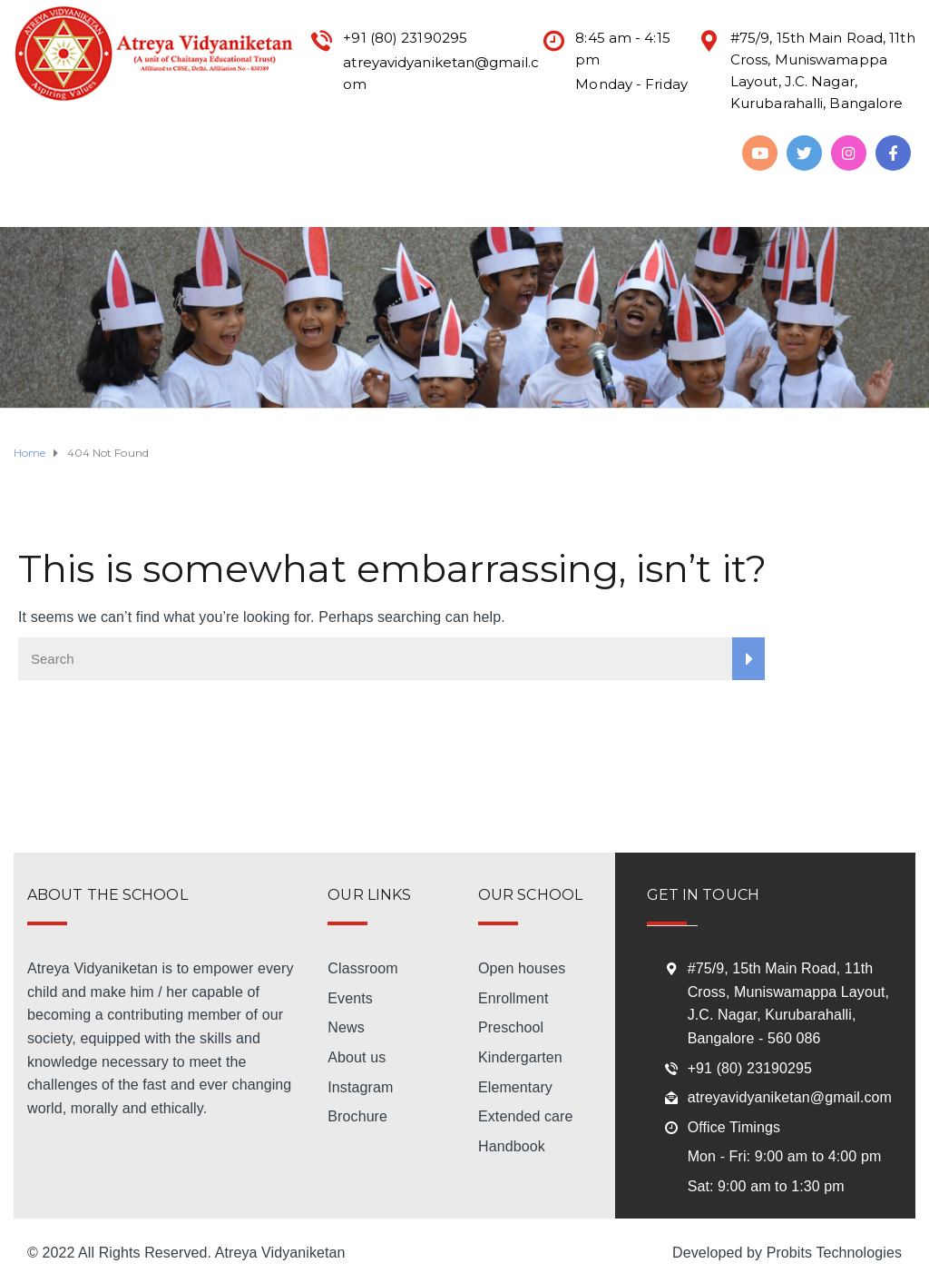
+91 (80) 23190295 (750, 1068)
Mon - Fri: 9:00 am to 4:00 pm (785, 1156)
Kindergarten (520, 1057)
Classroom (362, 968)
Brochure (357, 1116)
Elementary (515, 1087)
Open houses (521, 968)
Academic (408, 152)
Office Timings (734, 1127)
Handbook (511, 1146)
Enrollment (513, 998)
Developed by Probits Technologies (787, 1252)
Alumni (103, 198)
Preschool (510, 1027)
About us (357, 1057)
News (346, 1027)
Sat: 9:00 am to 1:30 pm (766, 1186)
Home (25, 152)
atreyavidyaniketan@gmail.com (790, 1097)
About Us (86, 152)
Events (350, 998)
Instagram (360, 1087)
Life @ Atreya (586, 152)
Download (36, 198)
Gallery (161, 198)
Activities (492, 152)
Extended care (525, 1116)
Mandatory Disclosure (201, 152)
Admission (319, 152)
